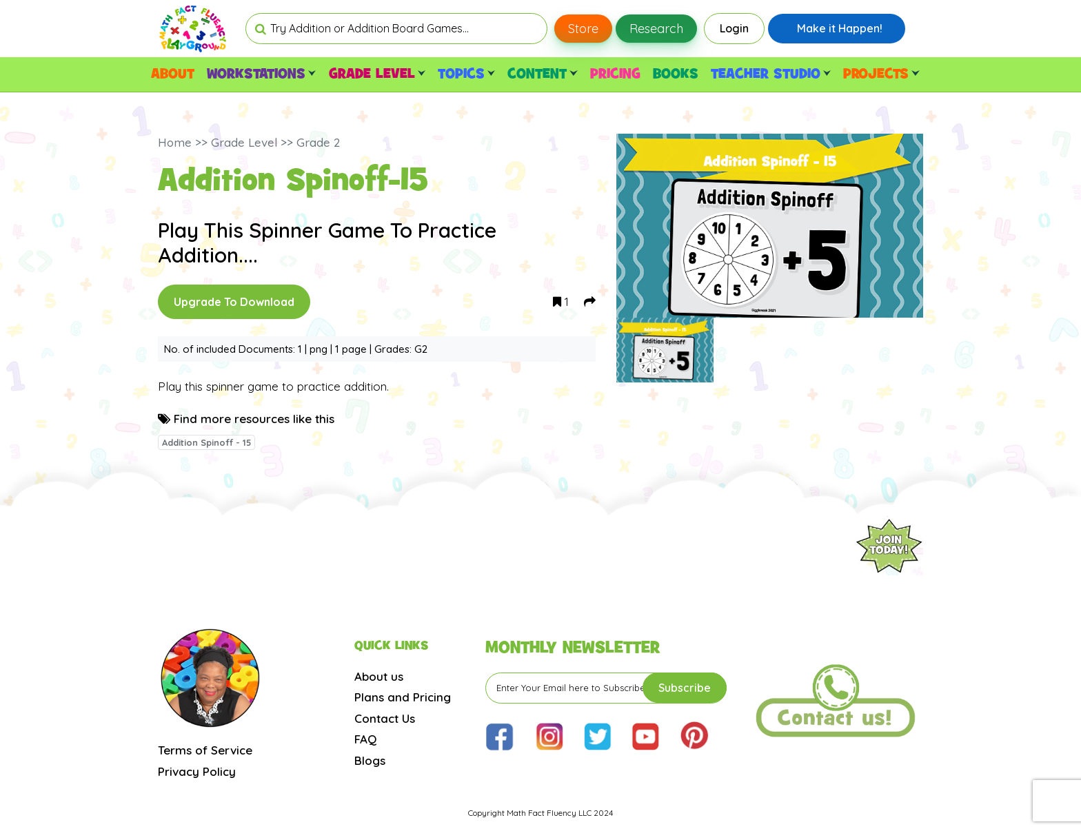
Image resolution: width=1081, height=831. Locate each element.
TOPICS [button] (466, 74)
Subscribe (684, 688)
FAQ (365, 739)
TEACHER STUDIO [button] (771, 74)
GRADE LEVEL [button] (377, 74)
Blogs (369, 760)
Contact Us (384, 718)
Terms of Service (205, 750)
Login (734, 28)
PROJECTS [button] (881, 74)
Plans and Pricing (402, 697)
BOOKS (675, 74)
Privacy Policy (197, 771)
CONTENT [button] (542, 74)
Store (583, 29)
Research (656, 29)
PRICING (615, 74)
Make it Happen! (839, 28)
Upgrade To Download (234, 302)
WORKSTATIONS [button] (261, 74)
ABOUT (172, 74)
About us (378, 676)
